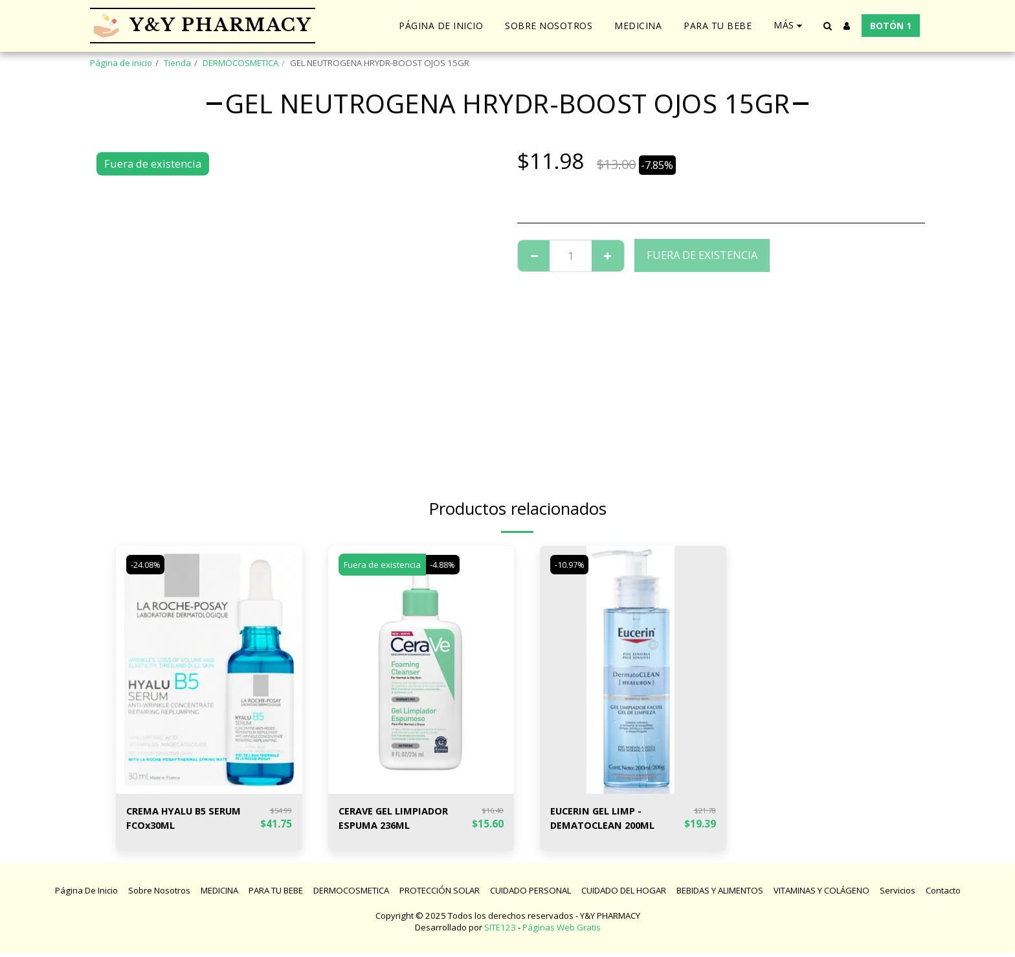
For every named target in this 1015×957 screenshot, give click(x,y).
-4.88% (445, 564)
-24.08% (147, 564)
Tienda (177, 63)
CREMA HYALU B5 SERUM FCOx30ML (189, 819)
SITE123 (500, 931)
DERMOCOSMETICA (240, 63)
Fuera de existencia (702, 254)
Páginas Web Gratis (561, 931)
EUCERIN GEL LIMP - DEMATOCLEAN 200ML (607, 819)
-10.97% (571, 564)
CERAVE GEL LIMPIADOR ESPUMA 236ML (399, 819)
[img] (209, 670)
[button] (827, 25)
